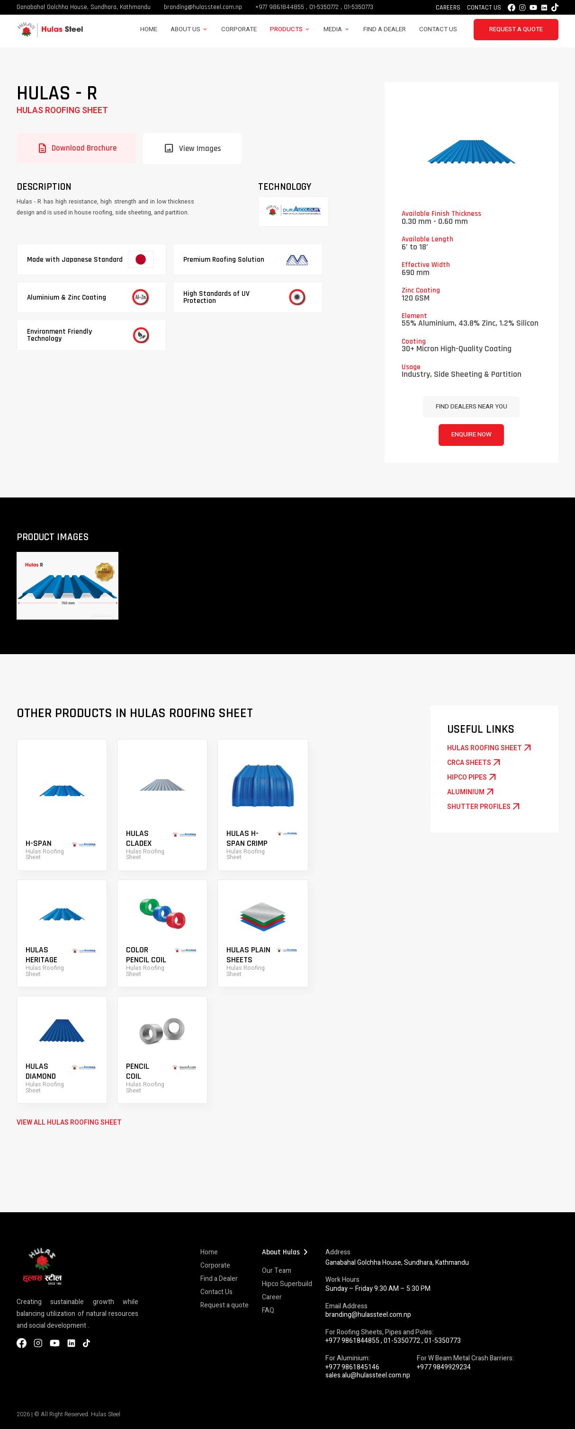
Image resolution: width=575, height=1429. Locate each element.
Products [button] (286, 29)
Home (148, 29)
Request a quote (224, 1305)
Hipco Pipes (472, 777)
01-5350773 (358, 7)
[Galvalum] (293, 211)
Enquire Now (471, 434)
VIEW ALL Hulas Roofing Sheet (69, 1122)
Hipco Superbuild (287, 1284)
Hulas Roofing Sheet (62, 110)
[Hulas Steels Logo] (50, 36)
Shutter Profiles (484, 807)
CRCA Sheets (475, 763)
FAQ (268, 1310)
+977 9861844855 (279, 7)
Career (272, 1297)
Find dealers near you (471, 406)
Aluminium (471, 792)
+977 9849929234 (444, 1367)
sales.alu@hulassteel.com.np (367, 1375)
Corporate (239, 29)
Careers (448, 7)
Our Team (276, 1271)
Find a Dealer (384, 29)
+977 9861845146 (352, 1367)
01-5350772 (324, 7)
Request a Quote (516, 29)
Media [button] (332, 29)
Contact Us (484, 7)
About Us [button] (185, 29)
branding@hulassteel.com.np (203, 7)
